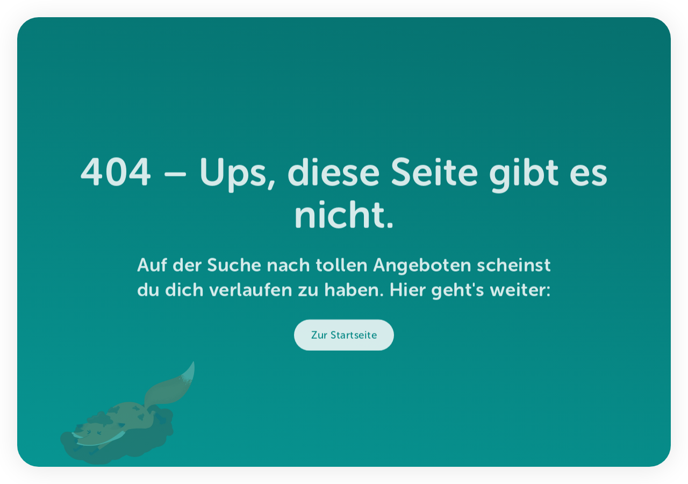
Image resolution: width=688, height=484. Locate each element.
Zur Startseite (344, 338)
